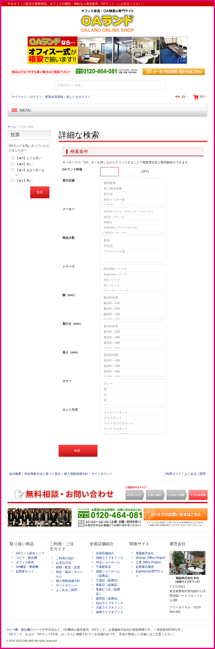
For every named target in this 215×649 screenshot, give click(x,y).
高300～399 (133, 372)
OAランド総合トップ (30, 553)
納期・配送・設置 (68, 567)
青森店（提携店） (108, 585)
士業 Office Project (148, 562)
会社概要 (15, 474)
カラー (66, 381)
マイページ (19, 97)
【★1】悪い (24, 180)
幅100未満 (133, 298)
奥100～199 (133, 332)
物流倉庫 (133, 183)
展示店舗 (68, 180)
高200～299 (133, 366)
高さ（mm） (71, 352)
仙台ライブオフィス (109, 603)
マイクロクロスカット (133, 423)
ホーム (12, 126)
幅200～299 (133, 309)
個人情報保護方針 (76, 474)
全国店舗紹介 (105, 553)
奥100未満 (133, 326)
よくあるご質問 (195, 474)
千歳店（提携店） (108, 580)
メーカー (68, 209)
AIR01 (133, 222)
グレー (133, 384)
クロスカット (133, 418)
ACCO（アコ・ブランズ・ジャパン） (133, 212)
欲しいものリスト (78, 97)
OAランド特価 (72, 169)
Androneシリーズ (133, 274)
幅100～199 (133, 303)
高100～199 (133, 360)
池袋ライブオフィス (109, 558)
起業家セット (25, 571)
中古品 (133, 246)
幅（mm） (69, 295)
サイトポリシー (102, 474)
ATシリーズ (133, 286)
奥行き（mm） (72, 324)
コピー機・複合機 (18, 629)
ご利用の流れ (65, 558)
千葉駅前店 (103, 567)
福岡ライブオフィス (109, 612)
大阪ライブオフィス (109, 607)
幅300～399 (133, 314)
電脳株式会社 (145, 553)
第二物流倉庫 (133, 189)
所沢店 (133, 194)
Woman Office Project (150, 558)
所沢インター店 (133, 200)
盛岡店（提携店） (108, 598)
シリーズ (68, 266)
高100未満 (133, 355)
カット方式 (70, 409)
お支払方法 (63, 563)
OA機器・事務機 (27, 567)
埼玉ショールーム (108, 562)
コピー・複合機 (26, 558)
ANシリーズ (133, 280)
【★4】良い (24, 164)
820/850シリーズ (133, 269)
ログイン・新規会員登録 (46, 97)
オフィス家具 (25, 562)
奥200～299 (133, 337)
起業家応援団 (145, 567)
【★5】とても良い (29, 158)
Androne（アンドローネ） (133, 227)
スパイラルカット (133, 429)
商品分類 (68, 238)
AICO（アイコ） (133, 217)
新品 (133, 240)
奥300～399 (133, 343)
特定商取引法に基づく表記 (42, 474)
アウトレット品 (133, 251)
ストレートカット (133, 412)
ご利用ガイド (172, 474)
